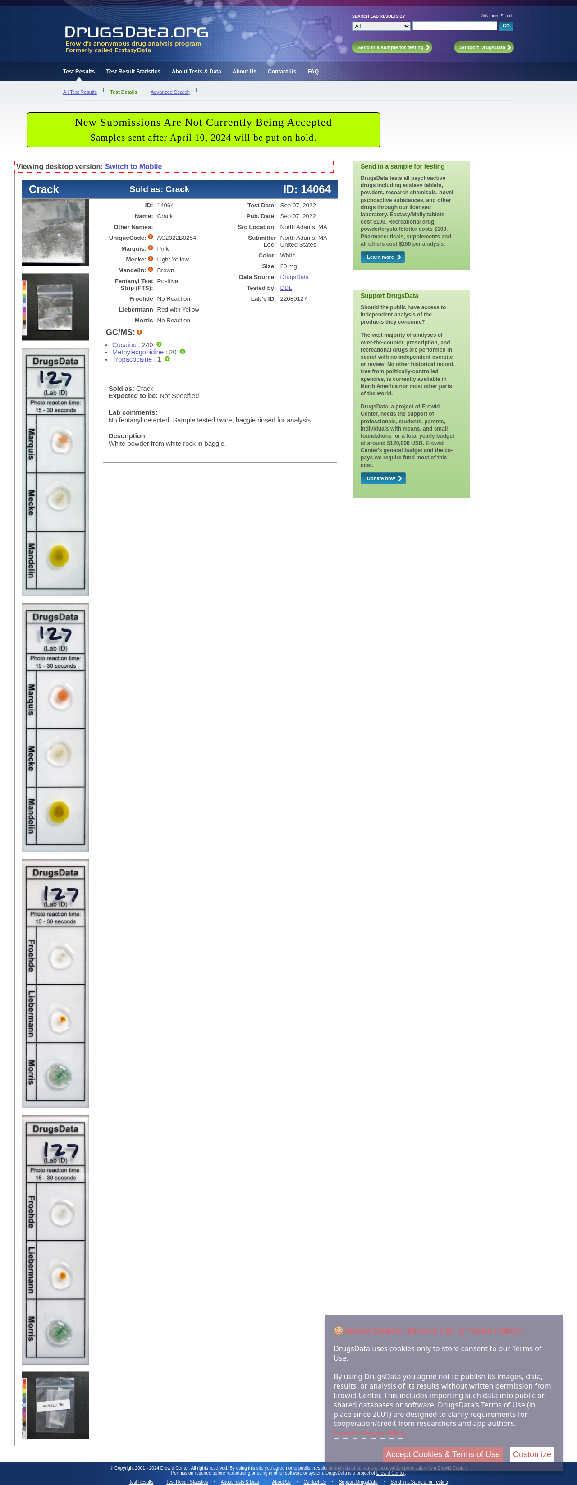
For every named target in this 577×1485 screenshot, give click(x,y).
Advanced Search (497, 16)
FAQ (313, 72)
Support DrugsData (358, 1482)
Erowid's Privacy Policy (369, 1432)
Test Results (79, 72)
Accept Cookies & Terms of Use (443, 1454)
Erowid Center (390, 1473)
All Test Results (80, 92)
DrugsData (294, 277)
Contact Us (282, 72)
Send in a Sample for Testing (419, 1482)
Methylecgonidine (138, 352)
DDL (286, 287)
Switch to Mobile (133, 166)
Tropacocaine (132, 359)
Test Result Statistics (133, 72)
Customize (532, 1454)
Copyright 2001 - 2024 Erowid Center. (152, 1468)
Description (127, 436)
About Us (244, 72)
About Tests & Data (196, 72)
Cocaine (124, 344)
